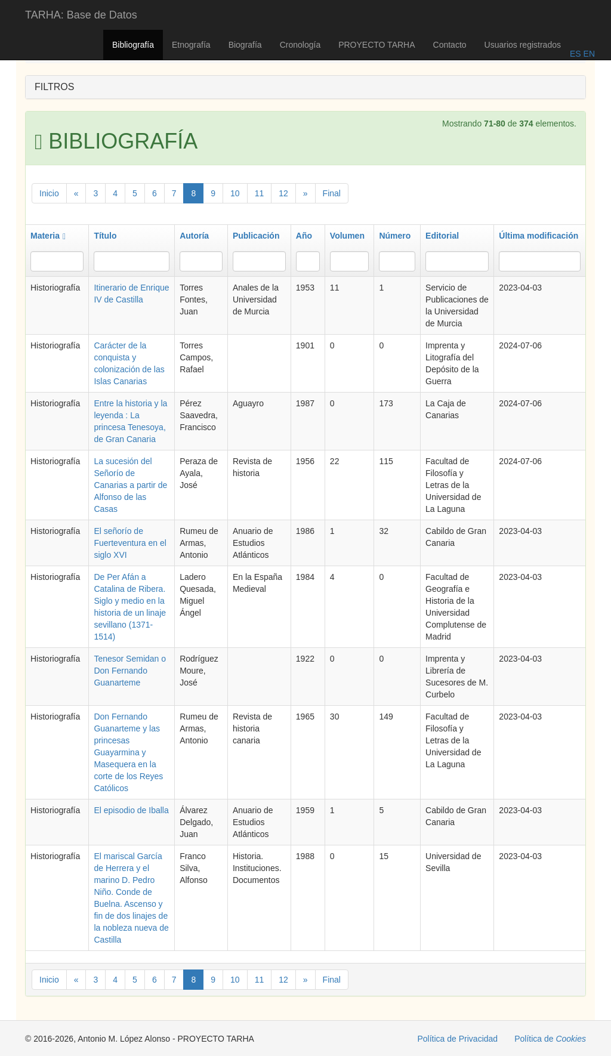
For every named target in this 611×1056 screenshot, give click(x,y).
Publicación (256, 235)
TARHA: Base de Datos (81, 15)
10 (235, 193)
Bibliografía (133, 45)
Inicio (49, 193)
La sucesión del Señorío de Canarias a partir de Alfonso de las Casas (130, 485)
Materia (48, 235)
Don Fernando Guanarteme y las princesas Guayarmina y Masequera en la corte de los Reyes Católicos (128, 752)
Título (105, 235)
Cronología (300, 45)
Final (332, 193)
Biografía (245, 45)
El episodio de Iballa (131, 810)
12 (283, 193)
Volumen (347, 235)
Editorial (442, 235)
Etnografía (191, 45)
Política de (550, 1038)
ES (575, 53)
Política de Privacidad (458, 1038)
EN (588, 53)
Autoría (194, 235)
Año (304, 235)
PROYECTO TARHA (376, 45)
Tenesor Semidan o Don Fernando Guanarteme (130, 670)
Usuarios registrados (523, 45)
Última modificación (538, 235)
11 (259, 193)
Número (395, 235)
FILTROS (54, 87)
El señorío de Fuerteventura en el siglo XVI (130, 543)
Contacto (450, 45)
